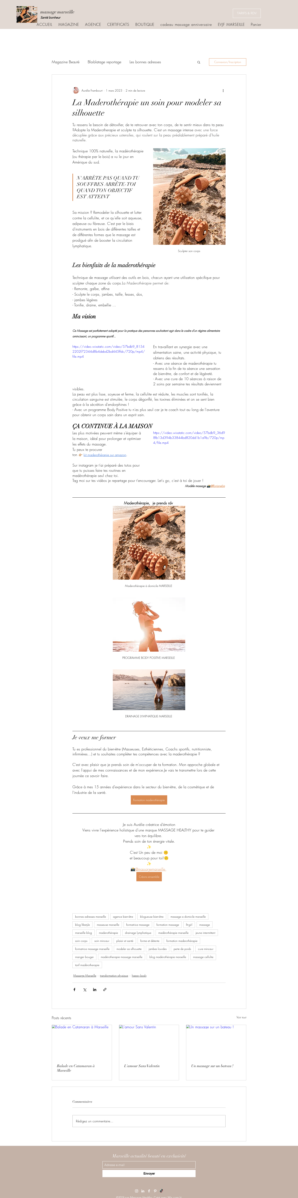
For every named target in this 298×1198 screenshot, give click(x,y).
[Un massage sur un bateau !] (216, 1041)
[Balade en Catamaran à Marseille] (82, 1041)
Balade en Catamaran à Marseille (76, 1068)
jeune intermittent (205, 933)
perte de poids (182, 949)
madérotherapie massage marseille (121, 957)
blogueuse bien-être (151, 917)
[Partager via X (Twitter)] (85, 989)
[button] (199, 62)
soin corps (81, 941)
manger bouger (84, 957)
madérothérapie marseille (173, 933)
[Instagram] (137, 1191)
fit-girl (189, 925)
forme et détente (149, 941)
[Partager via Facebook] (74, 989)
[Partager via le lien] (105, 989)
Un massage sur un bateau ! (212, 1066)
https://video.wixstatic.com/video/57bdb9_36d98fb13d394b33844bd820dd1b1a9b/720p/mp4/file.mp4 (189, 438)
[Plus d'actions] (223, 90)
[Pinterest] (155, 1191)
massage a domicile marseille (188, 917)
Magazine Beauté (65, 61)
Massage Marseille (84, 975)
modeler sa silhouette (129, 949)
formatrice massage (137, 925)
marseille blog (83, 933)
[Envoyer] (149, 1173)
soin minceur (101, 941)
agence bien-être (123, 917)
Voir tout (241, 1017)
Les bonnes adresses (145, 61)
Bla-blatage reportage (104, 61)
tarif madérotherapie (87, 965)
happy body (139, 975)
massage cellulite (203, 957)
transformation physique (114, 975)
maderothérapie (108, 933)
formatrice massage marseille (92, 949)
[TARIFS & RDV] (247, 13)
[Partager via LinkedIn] (95, 989)
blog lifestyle (82, 925)
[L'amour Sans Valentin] (149, 1041)
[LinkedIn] (143, 1191)
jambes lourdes (158, 949)
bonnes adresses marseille (90, 917)
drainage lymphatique (138, 933)
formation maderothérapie (181, 941)
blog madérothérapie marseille (167, 957)
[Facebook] (149, 1191)
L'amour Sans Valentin (142, 1066)
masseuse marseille (108, 925)
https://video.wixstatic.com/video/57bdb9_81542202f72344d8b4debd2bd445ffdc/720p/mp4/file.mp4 (108, 351)
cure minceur (205, 949)
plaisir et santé (124, 941)
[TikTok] (161, 1191)
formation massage (167, 925)
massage (204, 925)
